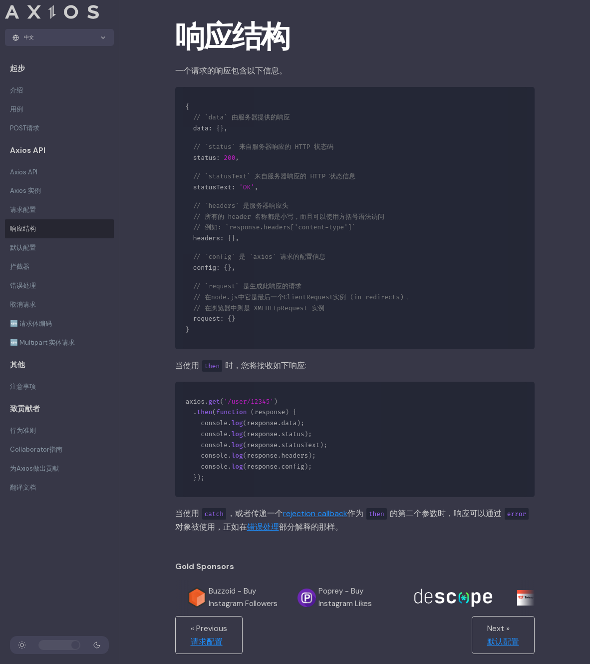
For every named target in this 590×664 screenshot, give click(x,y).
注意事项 (23, 386)
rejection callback (315, 513)
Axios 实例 (25, 190)
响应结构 (23, 228)
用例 (16, 109)
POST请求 (24, 128)
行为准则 (23, 430)
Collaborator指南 (36, 449)
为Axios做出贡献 (34, 468)
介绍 (16, 90)
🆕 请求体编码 (31, 323)
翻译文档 (23, 487)
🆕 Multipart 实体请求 (42, 342)
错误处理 (23, 285)
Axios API (23, 172)
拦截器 (19, 266)
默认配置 (23, 247)
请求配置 (23, 209)
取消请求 (23, 304)
